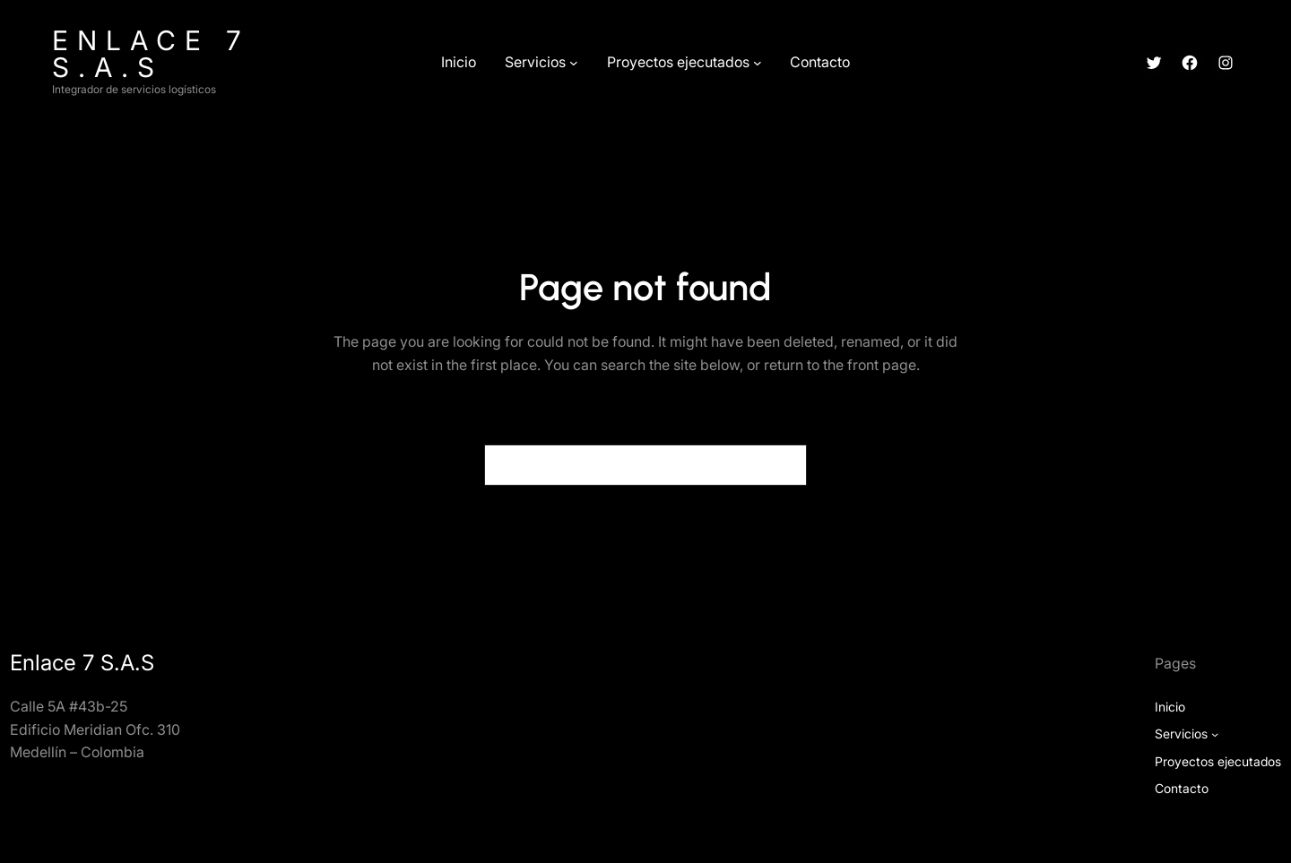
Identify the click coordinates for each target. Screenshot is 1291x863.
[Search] (782, 465)
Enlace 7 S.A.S (151, 53)
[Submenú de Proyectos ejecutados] (757, 62)
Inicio (1170, 706)
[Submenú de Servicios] (573, 62)
